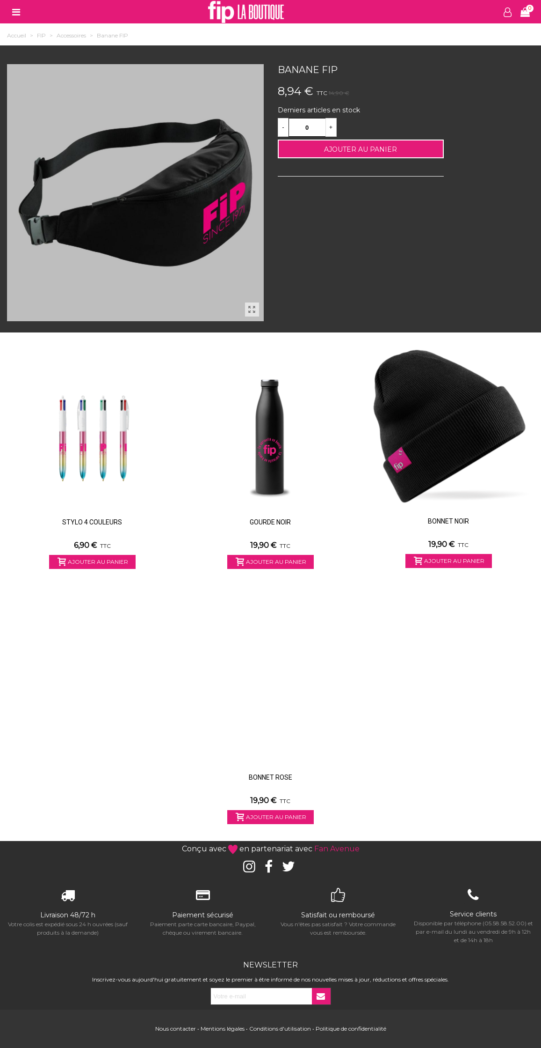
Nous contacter (175, 1028)
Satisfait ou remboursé (338, 915)
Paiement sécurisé (202, 915)
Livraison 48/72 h (67, 915)
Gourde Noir (270, 522)
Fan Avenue (337, 848)
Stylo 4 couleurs (92, 522)
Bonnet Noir (448, 521)
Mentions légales (223, 1028)
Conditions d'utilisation (280, 1028)
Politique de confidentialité (351, 1028)
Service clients (473, 914)
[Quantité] (307, 127)
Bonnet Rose (270, 777)
